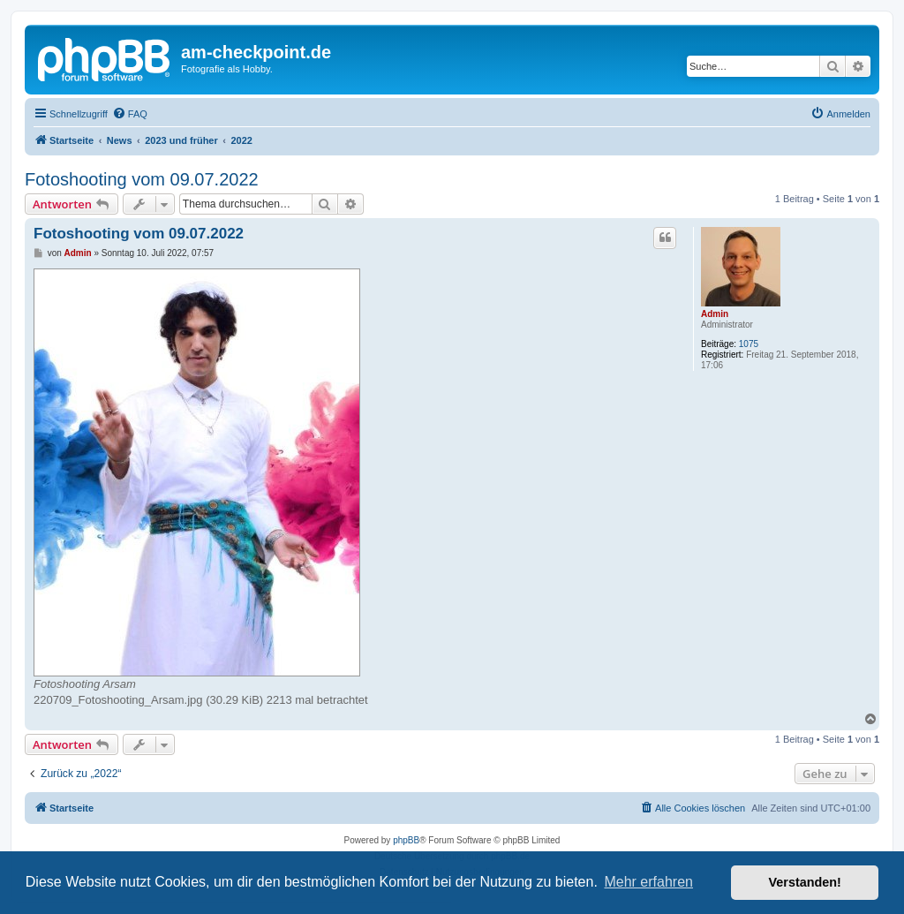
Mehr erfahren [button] (648, 881)
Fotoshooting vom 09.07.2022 (142, 179)
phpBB (406, 840)
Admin (714, 314)
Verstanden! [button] (805, 882)
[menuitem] (129, 114)
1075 (748, 344)
